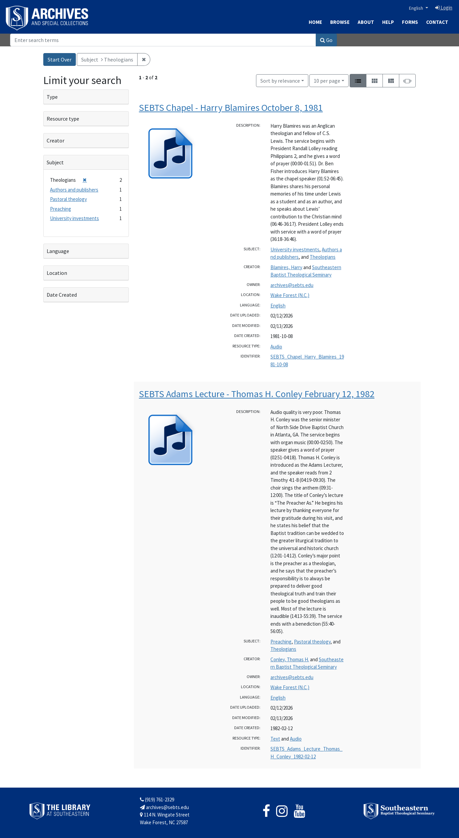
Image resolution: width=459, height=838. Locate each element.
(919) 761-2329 (157, 799)
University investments (294, 249)
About (366, 22)
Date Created (62, 294)
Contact (437, 22)
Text (275, 739)
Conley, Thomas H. (289, 659)
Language (58, 251)
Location (57, 272)
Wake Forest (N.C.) (289, 295)
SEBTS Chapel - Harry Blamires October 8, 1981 (231, 107)
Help (388, 22)
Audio (276, 346)
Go (326, 40)
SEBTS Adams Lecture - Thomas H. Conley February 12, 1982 (256, 394)
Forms (410, 22)
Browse (340, 22)
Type (52, 96)
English (416, 8)
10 (327, 80)
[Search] (163, 40)
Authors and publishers (74, 189)
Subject (55, 162)
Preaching (281, 641)
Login (443, 7)
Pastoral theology (312, 641)
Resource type (63, 118)
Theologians (323, 257)
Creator (55, 140)
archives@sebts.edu (291, 285)
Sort (280, 80)
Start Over (59, 59)
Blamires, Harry (286, 267)
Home (315, 22)
